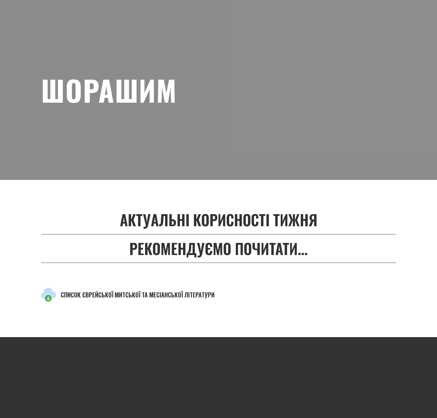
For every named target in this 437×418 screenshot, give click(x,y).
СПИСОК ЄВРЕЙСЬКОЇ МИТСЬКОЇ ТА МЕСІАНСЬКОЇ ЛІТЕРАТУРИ (138, 294)
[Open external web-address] (48, 294)
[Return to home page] (97, 353)
